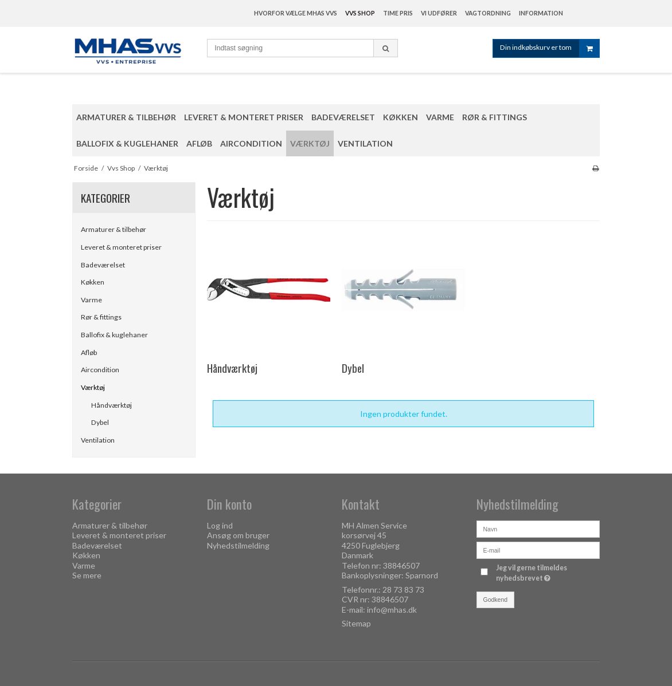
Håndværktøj (111, 405)
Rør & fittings (101, 317)
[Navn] (538, 528)
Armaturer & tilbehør (113, 229)
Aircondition (100, 369)
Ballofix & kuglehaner (114, 334)
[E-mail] (538, 549)
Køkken (92, 282)
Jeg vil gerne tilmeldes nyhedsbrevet (547, 572)
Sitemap (356, 623)
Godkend (495, 599)
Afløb (89, 352)
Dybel (100, 422)
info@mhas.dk (392, 609)
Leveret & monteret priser (121, 247)
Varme (91, 299)
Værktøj (93, 387)
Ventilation (98, 440)
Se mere (86, 575)
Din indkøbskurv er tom (549, 48)
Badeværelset (103, 265)
